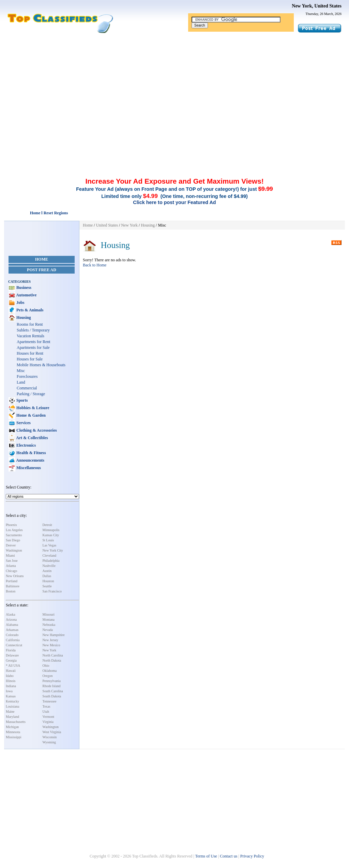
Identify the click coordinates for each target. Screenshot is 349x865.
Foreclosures (27, 376)
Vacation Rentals (30, 336)
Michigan (12, 727)
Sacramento (14, 535)
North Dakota (52, 660)
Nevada (48, 630)
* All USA (13, 665)
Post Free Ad (41, 269)
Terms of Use (206, 856)
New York (50, 650)
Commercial (27, 388)
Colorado (12, 635)
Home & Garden (30, 415)
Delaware (12, 655)
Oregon (48, 676)
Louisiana (12, 706)
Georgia (11, 660)
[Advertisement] (174, 84)
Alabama (12, 625)
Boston (10, 591)
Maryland (12, 717)
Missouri (49, 614)
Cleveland (50, 555)
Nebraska (49, 625)
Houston (48, 581)
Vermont (48, 717)
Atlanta (11, 566)
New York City (53, 550)
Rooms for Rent (30, 324)
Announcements (29, 460)
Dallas (47, 576)
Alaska (10, 614)
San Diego (13, 540)
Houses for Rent (30, 353)
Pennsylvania (52, 681)
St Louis (48, 540)
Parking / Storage (31, 393)
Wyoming (49, 742)
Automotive (25, 295)
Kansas (11, 696)
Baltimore (12, 586)
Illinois (10, 681)
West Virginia (52, 732)
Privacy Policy (252, 856)
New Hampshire (54, 635)
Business (23, 287)
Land (21, 382)
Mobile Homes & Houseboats (41, 364)
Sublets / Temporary (33, 330)
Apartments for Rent (33, 341)
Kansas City (51, 535)
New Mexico (51, 645)
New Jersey (50, 640)
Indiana (11, 686)
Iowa (9, 691)
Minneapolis (51, 530)
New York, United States (317, 6)
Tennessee (50, 701)
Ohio (46, 665)
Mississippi (13, 737)
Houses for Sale (30, 359)
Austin (47, 571)
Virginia (48, 722)
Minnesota (13, 732)
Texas (46, 706)
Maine (10, 711)
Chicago (11, 571)
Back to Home (94, 265)
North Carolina (53, 655)
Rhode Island (52, 686)
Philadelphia (51, 560)
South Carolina (53, 691)
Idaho (10, 676)
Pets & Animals (29, 310)
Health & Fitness (30, 452)
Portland (11, 581)
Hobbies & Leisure (32, 407)
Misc (21, 370)
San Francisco (52, 591)
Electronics (25, 445)
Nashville (49, 566)
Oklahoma (50, 671)
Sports (21, 400)
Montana (49, 619)
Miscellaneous (28, 467)
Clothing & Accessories (36, 430)
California (13, 640)
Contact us (228, 856)
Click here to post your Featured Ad (174, 202)
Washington (14, 550)
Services (23, 422)
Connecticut (14, 645)
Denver (11, 545)
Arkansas (12, 630)
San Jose (12, 560)
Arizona (11, 619)
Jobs (19, 302)
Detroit (47, 525)
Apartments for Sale (33, 347)
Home (41, 259)
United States (107, 225)
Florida (11, 650)
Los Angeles (14, 530)
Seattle (47, 586)
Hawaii (11, 671)
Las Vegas (50, 545)
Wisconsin (50, 737)
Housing (23, 317)
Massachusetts (16, 722)
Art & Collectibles (31, 437)
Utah (46, 711)
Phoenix (11, 525)
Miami (10, 555)
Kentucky (12, 701)
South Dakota (52, 696)
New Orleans (15, 576)
